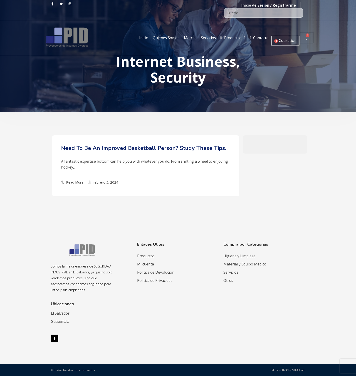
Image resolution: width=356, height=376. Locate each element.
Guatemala (60, 321)
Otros (228, 280)
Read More (72, 182)
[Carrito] (306, 37)
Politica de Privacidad (155, 280)
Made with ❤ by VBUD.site (288, 370)
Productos (146, 255)
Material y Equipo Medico (244, 264)
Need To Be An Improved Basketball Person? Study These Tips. (143, 148)
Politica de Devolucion (155, 272)
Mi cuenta (145, 264)
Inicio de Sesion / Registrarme (268, 5)
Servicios (230, 272)
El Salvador (60, 313)
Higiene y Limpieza (239, 255)
